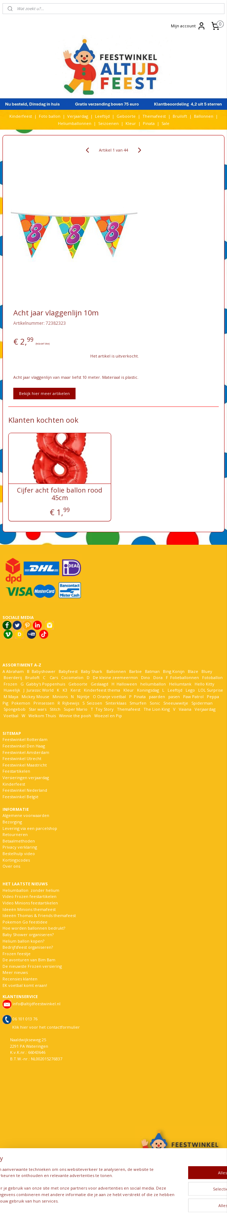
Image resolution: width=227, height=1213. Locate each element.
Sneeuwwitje (175, 703)
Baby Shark (91, 671)
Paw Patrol (193, 696)
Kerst (76, 690)
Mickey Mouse (35, 696)
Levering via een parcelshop (30, 828)
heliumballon (153, 684)
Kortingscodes (16, 860)
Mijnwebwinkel (200, 1200)
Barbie (135, 671)
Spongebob (15, 709)
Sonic (155, 703)
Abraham (15, 671)
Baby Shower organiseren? (28, 934)
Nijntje (83, 696)
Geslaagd (99, 684)
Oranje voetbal (111, 696)
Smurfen (138, 703)
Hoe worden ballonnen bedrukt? (34, 928)
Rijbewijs (70, 703)
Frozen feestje (17, 953)
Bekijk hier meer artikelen (44, 393)
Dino (145, 677)
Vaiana (185, 709)
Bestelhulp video (19, 853)
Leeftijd (102, 116)
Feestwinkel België (20, 796)
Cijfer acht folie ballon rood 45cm (59, 494)
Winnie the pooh (75, 715)
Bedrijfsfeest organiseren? (28, 947)
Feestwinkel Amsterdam (26, 752)
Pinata (149, 123)
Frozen (10, 684)
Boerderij (13, 677)
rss (110, 1200)
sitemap (95, 1200)
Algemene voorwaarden (26, 815)
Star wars (37, 709)
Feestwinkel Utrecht (22, 758)
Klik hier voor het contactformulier (46, 1027)
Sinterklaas (115, 703)
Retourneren (15, 834)
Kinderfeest (20, 116)
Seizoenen (108, 123)
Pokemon (21, 703)
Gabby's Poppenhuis (45, 684)
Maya (13, 696)
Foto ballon (49, 116)
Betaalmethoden (19, 841)
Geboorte (126, 116)
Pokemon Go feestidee (25, 922)
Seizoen (94, 703)
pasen (174, 696)
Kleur (131, 123)
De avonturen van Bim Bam (29, 959)
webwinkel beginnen (138, 1200)
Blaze (192, 671)
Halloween (127, 684)
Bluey (206, 671)
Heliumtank (180, 684)
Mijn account (188, 26)
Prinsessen (43, 703)
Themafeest (154, 116)
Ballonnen (203, 116)
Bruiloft (180, 116)
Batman (152, 671)
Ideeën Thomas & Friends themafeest (39, 915)
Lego (189, 690)
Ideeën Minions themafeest (29, 909)
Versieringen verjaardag (26, 777)
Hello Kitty (204, 684)
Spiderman (202, 703)
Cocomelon (72, 677)
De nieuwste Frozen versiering (32, 966)
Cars (54, 677)
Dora (157, 677)
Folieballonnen (184, 677)
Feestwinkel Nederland (25, 790)
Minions (59, 696)
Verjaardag (77, 116)
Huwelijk (12, 690)
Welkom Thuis (42, 715)
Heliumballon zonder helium (31, 890)
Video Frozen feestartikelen (29, 896)
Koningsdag (147, 690)
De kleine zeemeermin (115, 677)
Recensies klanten (20, 978)
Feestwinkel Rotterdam (25, 739)
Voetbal (10, 715)
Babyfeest (68, 671)
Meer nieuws (15, 972)
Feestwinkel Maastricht (25, 765)
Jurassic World (40, 690)
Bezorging (12, 822)
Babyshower (44, 671)
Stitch (55, 709)
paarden (157, 696)
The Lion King (156, 709)
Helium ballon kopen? (23, 941)
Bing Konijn (174, 671)
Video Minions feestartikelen (30, 903)
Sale (165, 123)
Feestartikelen (16, 771)
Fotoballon (212, 677)
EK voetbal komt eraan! (25, 985)
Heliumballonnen (74, 123)
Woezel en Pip (108, 715)
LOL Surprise (210, 690)
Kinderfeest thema (102, 690)
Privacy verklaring (20, 847)
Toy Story (104, 709)
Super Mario (75, 709)
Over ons (11, 866)
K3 (63, 690)
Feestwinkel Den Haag (24, 746)
